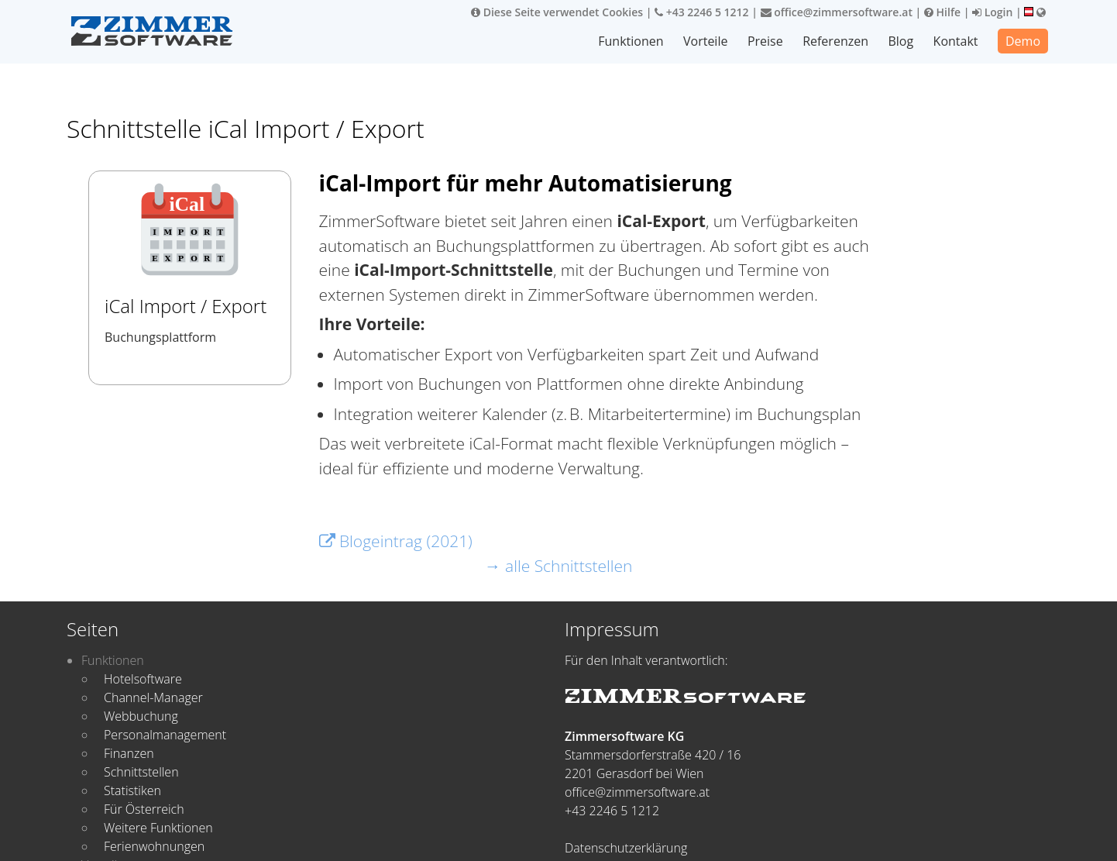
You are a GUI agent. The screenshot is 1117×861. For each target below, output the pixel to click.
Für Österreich (144, 809)
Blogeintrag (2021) (396, 541)
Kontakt (955, 41)
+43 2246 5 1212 (702, 12)
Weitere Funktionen (158, 827)
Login (992, 12)
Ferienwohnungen (154, 846)
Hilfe (942, 12)
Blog (901, 41)
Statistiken (132, 790)
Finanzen (129, 753)
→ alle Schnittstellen (559, 566)
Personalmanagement (165, 734)
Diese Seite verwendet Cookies (557, 12)
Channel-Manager (153, 697)
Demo (1022, 41)
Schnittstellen (141, 771)
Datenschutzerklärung (626, 847)
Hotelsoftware (143, 678)
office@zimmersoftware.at (837, 12)
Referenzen (836, 41)
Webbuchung (141, 716)
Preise (766, 41)
